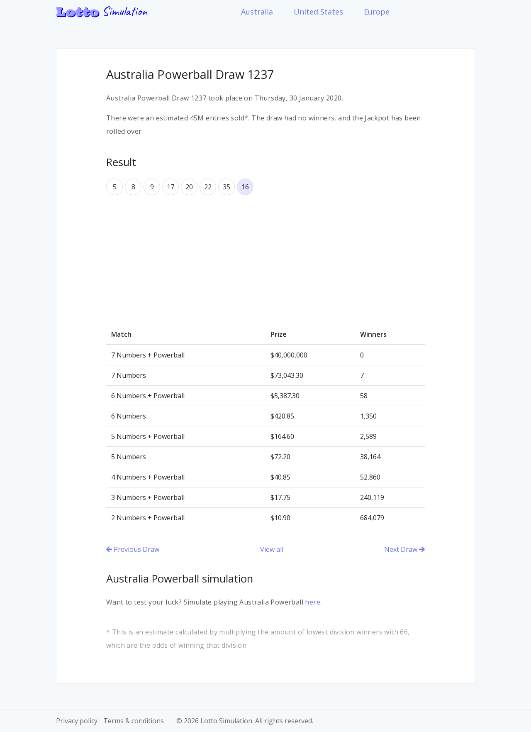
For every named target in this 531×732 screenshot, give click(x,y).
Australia (257, 12)
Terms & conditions (133, 720)
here (312, 602)
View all (271, 549)
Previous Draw (132, 549)
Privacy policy (76, 720)
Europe (377, 12)
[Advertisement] (265, 259)
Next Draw (404, 549)
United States (318, 12)
